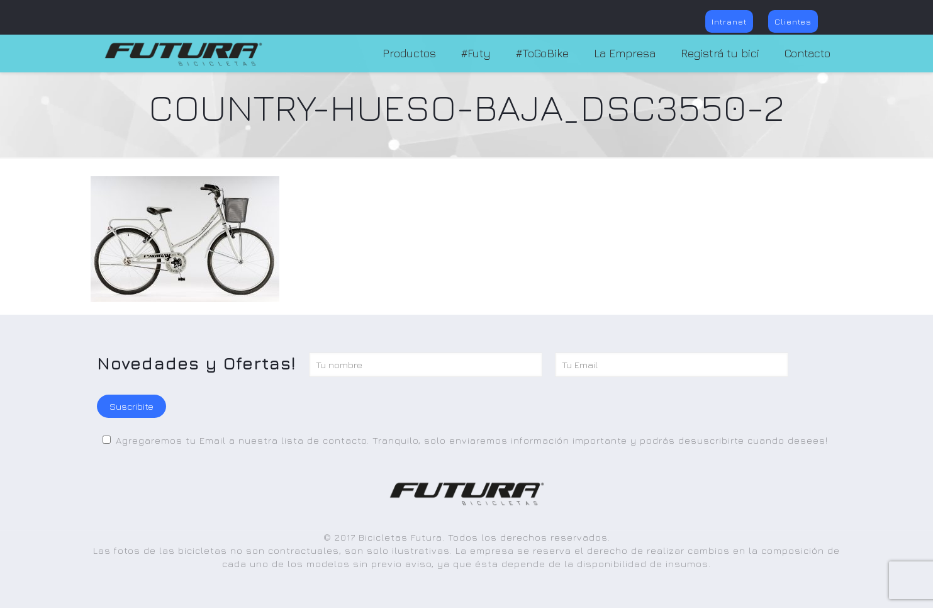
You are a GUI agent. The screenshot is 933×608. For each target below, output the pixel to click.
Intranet (729, 21)
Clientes (793, 21)
